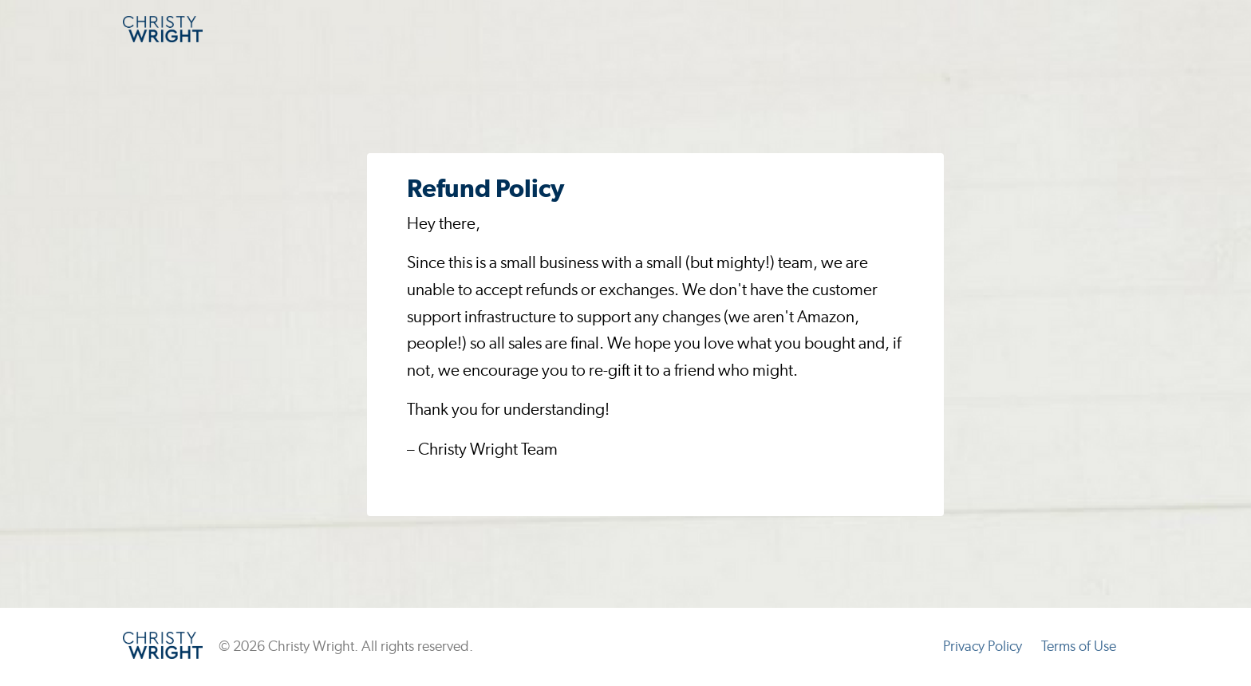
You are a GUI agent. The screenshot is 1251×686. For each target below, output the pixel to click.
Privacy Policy (982, 647)
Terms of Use (1078, 647)
